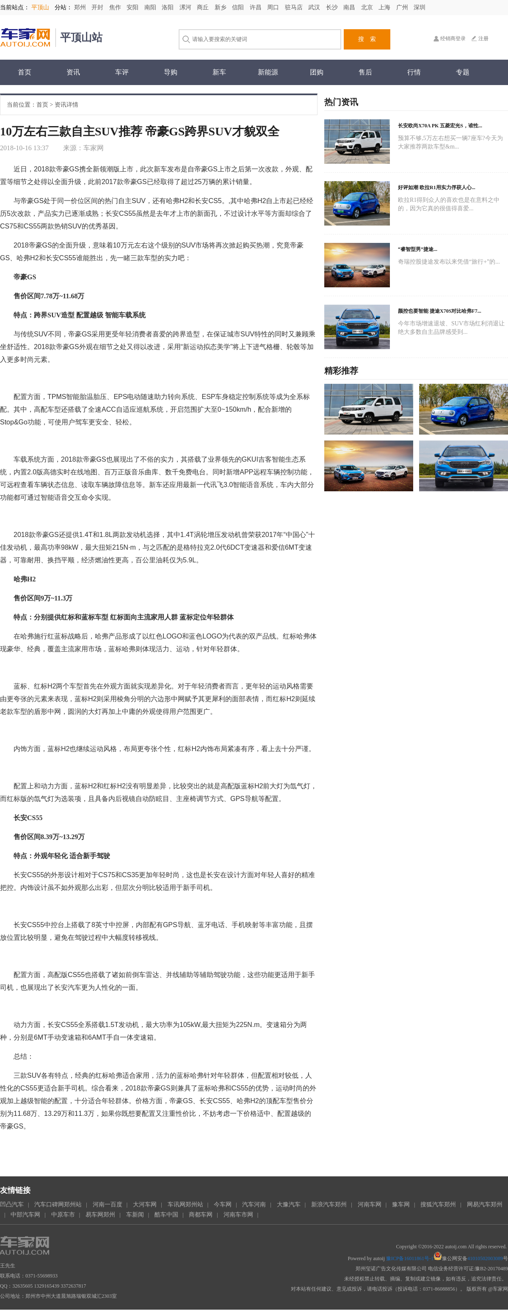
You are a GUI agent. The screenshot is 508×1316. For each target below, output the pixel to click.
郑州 (81, 7)
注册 (483, 38)
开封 (98, 7)
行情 (414, 72)
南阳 (151, 7)
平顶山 (40, 7)
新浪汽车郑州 (329, 1204)
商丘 (203, 7)
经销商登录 (453, 38)
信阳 (239, 7)
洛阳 (168, 7)
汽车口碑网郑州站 (58, 1204)
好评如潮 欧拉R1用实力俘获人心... (436, 187)
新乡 (221, 7)
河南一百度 (107, 1204)
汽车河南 (254, 1204)
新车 (219, 72)
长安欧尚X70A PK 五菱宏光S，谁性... (440, 126)
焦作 (116, 7)
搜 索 (367, 39)
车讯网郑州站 (185, 1204)
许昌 (256, 7)
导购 (170, 72)
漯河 (186, 7)
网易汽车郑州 (484, 1204)
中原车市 (63, 1214)
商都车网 (201, 1214)
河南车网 (369, 1204)
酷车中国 (166, 1214)
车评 (122, 72)
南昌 (350, 7)
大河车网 (145, 1204)
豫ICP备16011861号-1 (409, 1258)
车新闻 (135, 1214)
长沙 (333, 7)
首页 (24, 72)
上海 (385, 7)
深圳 (419, 7)
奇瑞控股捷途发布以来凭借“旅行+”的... (449, 262)
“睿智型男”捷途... (417, 249)
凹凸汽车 (12, 1204)
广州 (403, 7)
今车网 (223, 1204)
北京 (368, 7)
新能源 (268, 72)
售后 (365, 72)
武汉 (315, 7)
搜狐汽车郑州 (438, 1204)
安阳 (133, 7)
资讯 (73, 72)
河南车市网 (238, 1214)
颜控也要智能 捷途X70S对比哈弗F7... (439, 311)
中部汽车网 (25, 1214)
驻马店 (294, 7)
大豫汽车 (289, 1204)
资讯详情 (66, 105)
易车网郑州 (100, 1214)
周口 (274, 7)
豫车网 (401, 1204)
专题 (462, 72)
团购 (316, 72)
